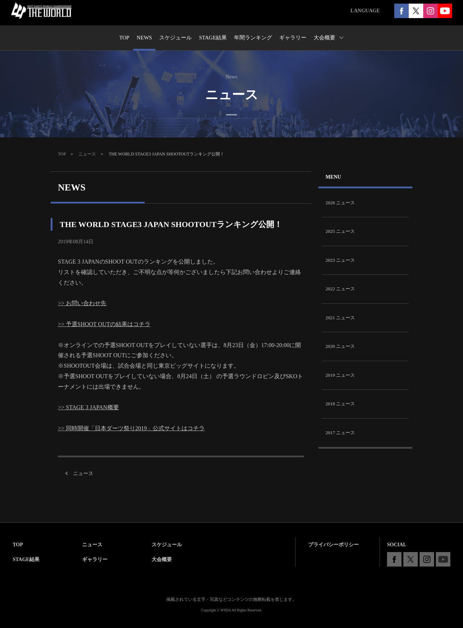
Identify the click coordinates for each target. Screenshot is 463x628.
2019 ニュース (340, 375)
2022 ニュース (340, 288)
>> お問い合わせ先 (82, 303)
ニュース (87, 154)
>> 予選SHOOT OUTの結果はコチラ (104, 324)
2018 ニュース (340, 403)
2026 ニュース (340, 202)
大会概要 (162, 559)
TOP (62, 154)
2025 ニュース (340, 231)
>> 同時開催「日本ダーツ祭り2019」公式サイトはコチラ (131, 428)
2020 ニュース (340, 346)
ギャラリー (94, 559)
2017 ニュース (340, 432)
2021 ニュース (340, 317)
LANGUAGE (365, 10)
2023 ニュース (340, 260)
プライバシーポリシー (333, 544)
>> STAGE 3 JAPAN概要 (88, 407)
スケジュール (167, 544)
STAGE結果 (26, 559)
